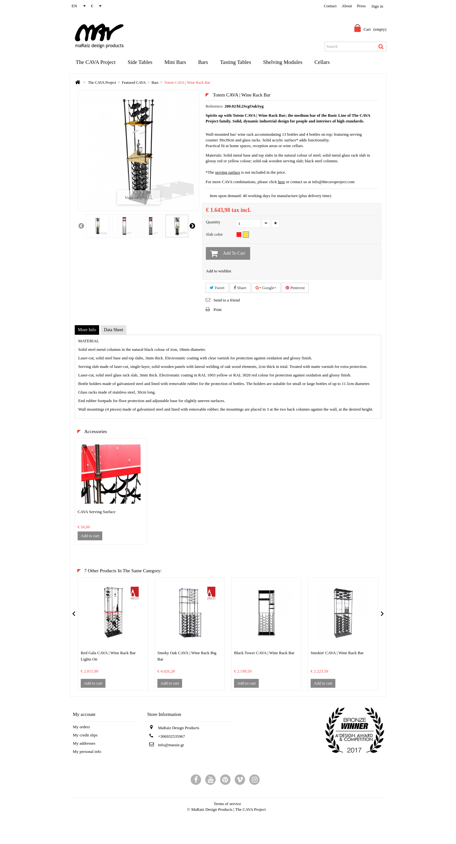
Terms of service (227, 803)
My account (84, 714)
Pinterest (295, 287)
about (347, 5)
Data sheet (113, 329)
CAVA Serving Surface (96, 511)
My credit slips (85, 735)
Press (361, 5)
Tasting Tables (235, 62)
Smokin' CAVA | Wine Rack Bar (337, 652)
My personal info (87, 751)
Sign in (377, 6)
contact (330, 5)
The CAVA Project (96, 62)
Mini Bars (175, 62)
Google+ (266, 287)
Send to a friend (226, 300)
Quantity (213, 222)
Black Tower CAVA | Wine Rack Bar (264, 652)
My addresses (84, 743)
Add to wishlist (218, 271)
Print (217, 309)
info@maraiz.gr (171, 744)
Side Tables (140, 62)
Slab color (215, 234)
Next (192, 225)
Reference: (214, 106)
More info (87, 329)
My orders (81, 726)
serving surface (227, 172)
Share (240, 287)
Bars (203, 62)
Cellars (322, 62)
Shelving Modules (282, 62)
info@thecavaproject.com (333, 181)
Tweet (217, 287)
